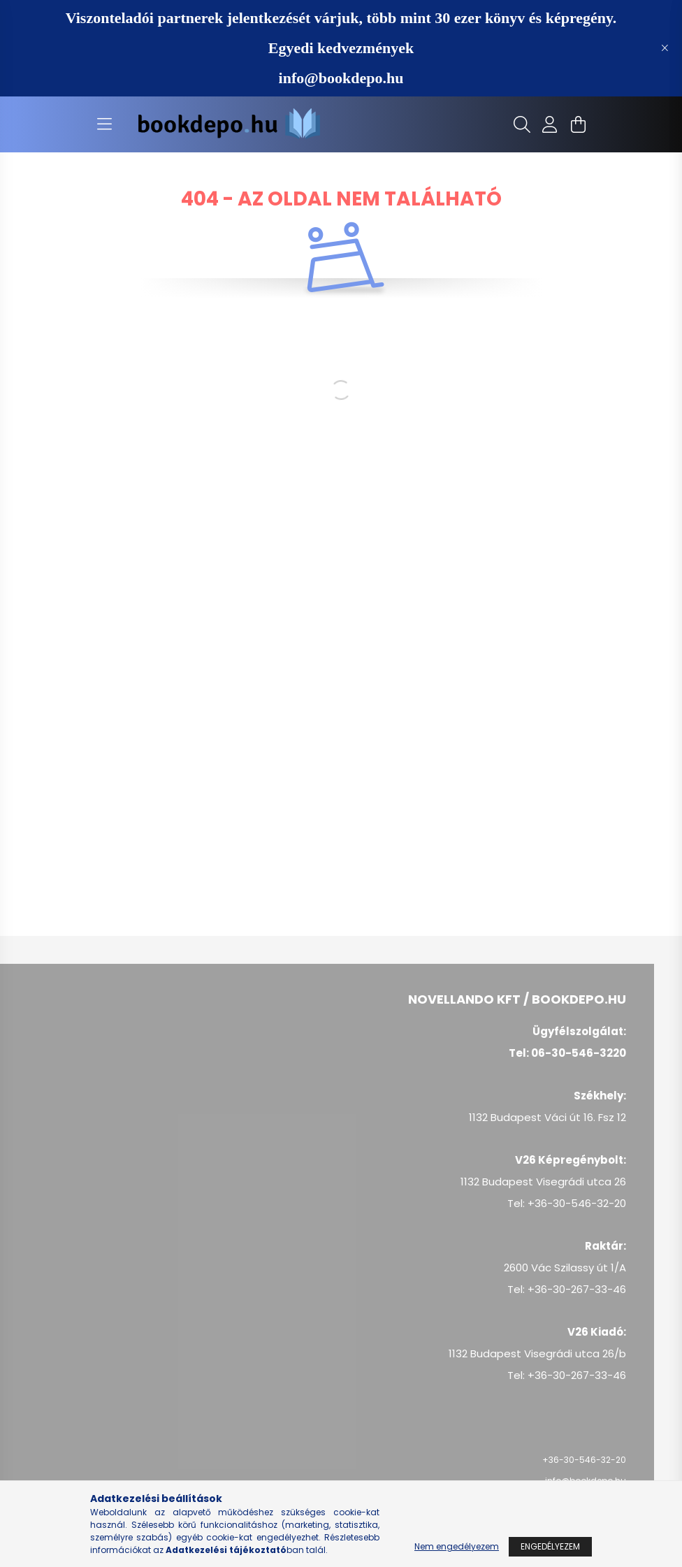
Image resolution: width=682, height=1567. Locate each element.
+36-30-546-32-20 (584, 1460)
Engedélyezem (550, 1546)
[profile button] (550, 124)
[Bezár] (664, 48)
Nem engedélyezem (456, 1546)
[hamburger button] (104, 124)
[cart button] (578, 124)
